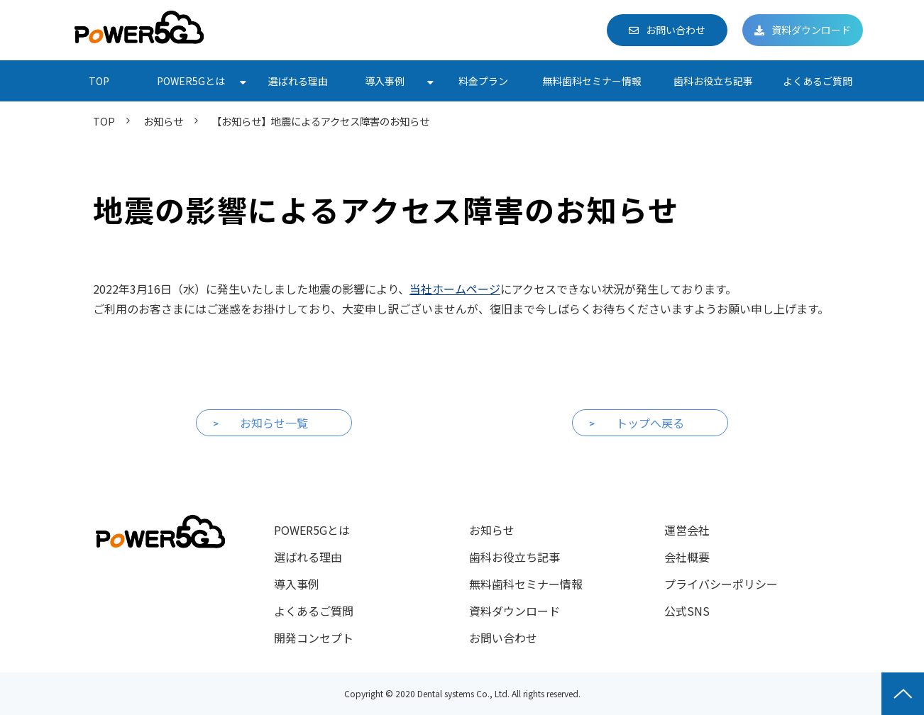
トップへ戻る (650, 422)
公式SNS (687, 610)
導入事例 (385, 81)
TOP (99, 81)
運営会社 (687, 529)
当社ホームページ (454, 288)
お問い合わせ (675, 30)
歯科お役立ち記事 (713, 81)
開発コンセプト (313, 637)
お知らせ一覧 (274, 422)
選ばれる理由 (298, 81)
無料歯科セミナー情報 (592, 81)
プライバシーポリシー (721, 583)
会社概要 (687, 556)
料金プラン (483, 81)
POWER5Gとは (191, 81)
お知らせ (163, 120)
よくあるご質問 (817, 81)
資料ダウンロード (811, 30)
